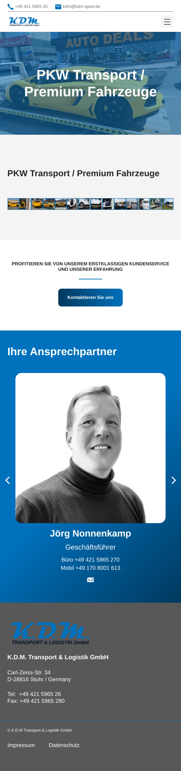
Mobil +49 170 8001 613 (90, 568)
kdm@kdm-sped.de (77, 7)
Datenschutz (64, 745)
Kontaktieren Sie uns (90, 297)
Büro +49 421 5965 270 (90, 560)
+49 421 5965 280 (42, 701)
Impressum (21, 745)
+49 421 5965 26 (28, 7)
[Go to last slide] (7, 480)
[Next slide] (174, 480)
